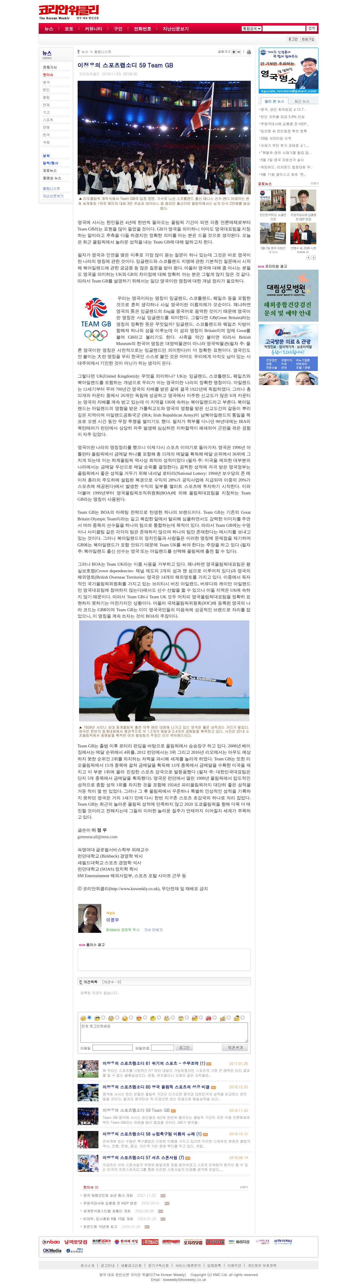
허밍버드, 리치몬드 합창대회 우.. (287, 166)
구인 (118, 28)
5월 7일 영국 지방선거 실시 (282, 159)
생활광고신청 (131, 1265)
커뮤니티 (93, 28)
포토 (69, 28)
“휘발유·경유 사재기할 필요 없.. (286, 152)
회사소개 (87, 1265)
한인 (46, 89)
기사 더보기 (153, 929)
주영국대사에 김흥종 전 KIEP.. (285, 123)
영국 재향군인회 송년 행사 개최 (108, 1195)
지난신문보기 (176, 28)
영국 (46, 82)
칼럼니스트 (51, 188)
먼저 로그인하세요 (164, 1033)
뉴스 (48, 28)
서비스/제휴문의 (188, 1265)
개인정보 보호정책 (262, 1265)
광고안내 (108, 1265)
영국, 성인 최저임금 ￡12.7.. (283, 109)
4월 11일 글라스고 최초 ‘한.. (283, 174)
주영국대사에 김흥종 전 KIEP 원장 (110, 1202)
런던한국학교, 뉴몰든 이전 (273, 217)
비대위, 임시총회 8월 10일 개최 (108, 1218)
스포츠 (48, 119)
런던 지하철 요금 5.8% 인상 (283, 116)
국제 (46, 142)
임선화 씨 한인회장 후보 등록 (284, 130)
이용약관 (234, 1265)
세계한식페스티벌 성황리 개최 (107, 1210)
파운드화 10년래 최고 (100, 1226)
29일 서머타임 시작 (276, 138)
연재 (46, 104)
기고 (46, 112)
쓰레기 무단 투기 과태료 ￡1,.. (285, 145)
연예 (46, 127)
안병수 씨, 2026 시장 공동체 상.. (303, 250)
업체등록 (214, 1265)
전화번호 (142, 28)
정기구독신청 (158, 1265)
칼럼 (46, 97)
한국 (46, 134)
